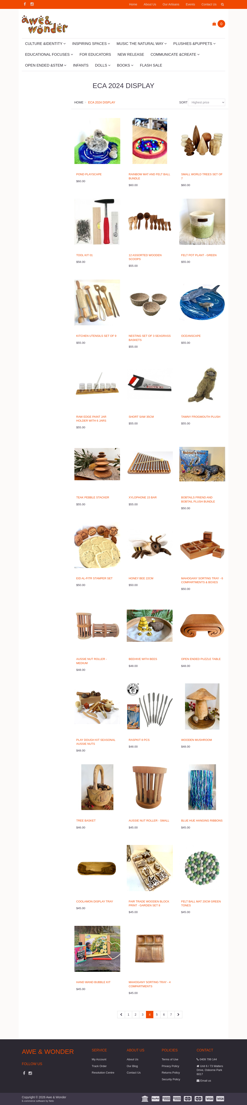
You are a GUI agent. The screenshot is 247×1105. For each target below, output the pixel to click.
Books (125, 65)
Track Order (99, 1066)
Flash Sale (151, 65)
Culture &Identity (45, 44)
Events (190, 4)
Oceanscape (191, 335)
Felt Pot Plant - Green (199, 255)
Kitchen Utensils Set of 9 (96, 335)
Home (133, 4)
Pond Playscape (89, 174)
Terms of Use (170, 1059)
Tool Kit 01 (84, 255)
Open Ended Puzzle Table (201, 659)
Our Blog (132, 1066)
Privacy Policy (170, 1066)
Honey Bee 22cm (141, 578)
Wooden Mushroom (196, 740)
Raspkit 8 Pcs (139, 740)
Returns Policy (171, 1072)
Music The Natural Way (142, 44)
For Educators (95, 54)
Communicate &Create (175, 54)
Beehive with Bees (143, 659)
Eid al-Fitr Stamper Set (94, 578)
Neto (51, 1101)
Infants (80, 65)
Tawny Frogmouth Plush (200, 416)
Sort (182, 102)
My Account (99, 1059)
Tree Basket (86, 820)
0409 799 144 (207, 1059)
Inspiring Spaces (91, 44)
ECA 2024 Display (101, 102)
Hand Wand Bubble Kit (93, 982)
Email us (204, 1080)
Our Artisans (171, 4)
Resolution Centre (103, 1072)
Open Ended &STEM (45, 65)
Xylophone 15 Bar (143, 497)
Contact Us (209, 4)
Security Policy (171, 1079)
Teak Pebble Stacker (92, 497)
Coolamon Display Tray (94, 901)
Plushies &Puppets (194, 44)
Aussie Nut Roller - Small (149, 820)
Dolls (102, 65)
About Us (150, 4)
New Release (130, 54)
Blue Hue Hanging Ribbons (202, 820)
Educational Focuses (49, 54)
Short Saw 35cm (141, 416)
